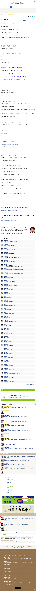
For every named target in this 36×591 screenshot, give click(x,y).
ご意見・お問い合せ (27, 582)
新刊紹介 (19, 555)
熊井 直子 (6, 280)
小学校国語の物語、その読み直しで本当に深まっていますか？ (15, 430)
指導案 (6, 569)
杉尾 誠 (5, 268)
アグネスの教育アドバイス (8, 406)
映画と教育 (9, 482)
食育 (32, 536)
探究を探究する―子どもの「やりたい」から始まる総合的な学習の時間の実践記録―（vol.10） (18, 469)
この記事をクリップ (12, 389)
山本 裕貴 (6, 292)
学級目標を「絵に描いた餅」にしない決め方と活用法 (13, 416)
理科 (19, 538)
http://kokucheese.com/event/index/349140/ (9, 210)
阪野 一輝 (6, 376)
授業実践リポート (17, 558)
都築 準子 (6, 308)
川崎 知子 (6, 372)
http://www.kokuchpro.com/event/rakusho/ (9, 220)
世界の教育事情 (9, 490)
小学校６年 (2, 538)
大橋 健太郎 (6, 364)
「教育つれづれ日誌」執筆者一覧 (29, 384)
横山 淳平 (6, 380)
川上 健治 (6, 288)
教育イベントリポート (8, 558)
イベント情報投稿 (19, 582)
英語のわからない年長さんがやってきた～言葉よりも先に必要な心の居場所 (17, 411)
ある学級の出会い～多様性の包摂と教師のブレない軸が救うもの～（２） (17, 460)
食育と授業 (23, 558)
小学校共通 (2, 536)
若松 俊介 (6, 244)
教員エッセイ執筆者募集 (9, 584)
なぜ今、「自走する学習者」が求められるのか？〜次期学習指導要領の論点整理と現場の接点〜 (19, 519)
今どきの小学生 (9, 493)
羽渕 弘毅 (6, 284)
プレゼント (15, 578)
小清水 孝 (6, 344)
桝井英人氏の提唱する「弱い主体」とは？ (11, 444)
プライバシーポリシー (20, 546)
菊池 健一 (6, 248)
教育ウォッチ (14, 555)
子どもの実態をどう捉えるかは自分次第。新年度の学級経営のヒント (16, 439)
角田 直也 (6, 368)
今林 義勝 (6, 260)
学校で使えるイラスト (24, 569)
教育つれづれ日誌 (11, 14)
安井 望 (5, 324)
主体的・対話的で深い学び (5, 539)
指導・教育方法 (12, 536)
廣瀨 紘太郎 (6, 356)
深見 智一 (6, 296)
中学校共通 (7, 538)
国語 (22, 536)
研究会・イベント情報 (8, 578)
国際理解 (24, 538)
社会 (14, 538)
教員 (21, 538)
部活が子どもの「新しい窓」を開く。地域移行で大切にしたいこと (16, 407)
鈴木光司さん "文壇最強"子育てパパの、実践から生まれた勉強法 (16, 524)
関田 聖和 (24, 20)
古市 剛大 (6, 320)
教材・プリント (17, 569)
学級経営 (24, 536)
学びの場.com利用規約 (29, 546)
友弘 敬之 (6, 332)
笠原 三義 (6, 272)
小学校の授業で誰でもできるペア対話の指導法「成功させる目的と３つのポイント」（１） (19, 449)
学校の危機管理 (9, 489)
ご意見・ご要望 (11, 399)
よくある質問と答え (15, 547)
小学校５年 (29, 536)
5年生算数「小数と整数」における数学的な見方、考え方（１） (15, 434)
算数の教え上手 (9, 487)
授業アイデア (11, 569)
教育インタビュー (8, 555)
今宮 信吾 (6, 312)
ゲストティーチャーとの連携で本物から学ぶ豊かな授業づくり (15, 421)
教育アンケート (7, 575)
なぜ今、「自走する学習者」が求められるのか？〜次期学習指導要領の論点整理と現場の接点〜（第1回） (19, 457)
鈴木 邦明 (6, 240)
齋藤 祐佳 (6, 336)
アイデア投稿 (13, 582)
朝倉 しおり (6, 340)
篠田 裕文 (6, 276)
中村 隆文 (6, 352)
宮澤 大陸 (6, 300)
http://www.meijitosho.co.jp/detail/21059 (10, 136)
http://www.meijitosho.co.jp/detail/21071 (10, 144)
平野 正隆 (6, 316)
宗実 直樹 (6, 252)
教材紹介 (24, 555)
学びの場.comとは (6, 546)
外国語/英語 (29, 538)
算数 (16, 536)
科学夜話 (8, 492)
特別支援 (11, 539)
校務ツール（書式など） (9, 571)
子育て (17, 538)
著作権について (13, 546)
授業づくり (7, 536)
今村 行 (5, 304)
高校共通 (11, 538)
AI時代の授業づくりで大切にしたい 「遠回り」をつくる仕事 (14, 464)
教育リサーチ (28, 558)
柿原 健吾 (6, 348)
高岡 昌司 (6, 256)
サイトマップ (22, 547)
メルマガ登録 (7, 582)
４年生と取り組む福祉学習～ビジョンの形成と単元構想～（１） (15, 425)
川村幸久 (5, 264)
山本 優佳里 (6, 328)
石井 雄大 (6, 360)
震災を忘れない (9, 483)
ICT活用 (19, 536)
